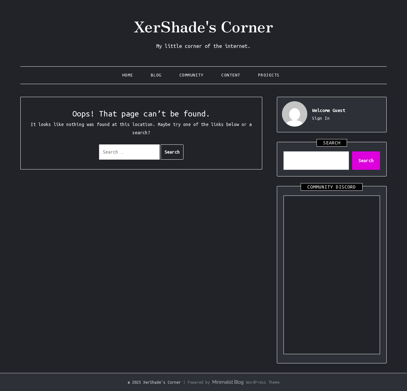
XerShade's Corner (203, 26)
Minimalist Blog (228, 382)
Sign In (321, 118)
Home (127, 75)
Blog (156, 75)
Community (191, 75)
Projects (269, 75)
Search (366, 160)
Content (230, 75)
